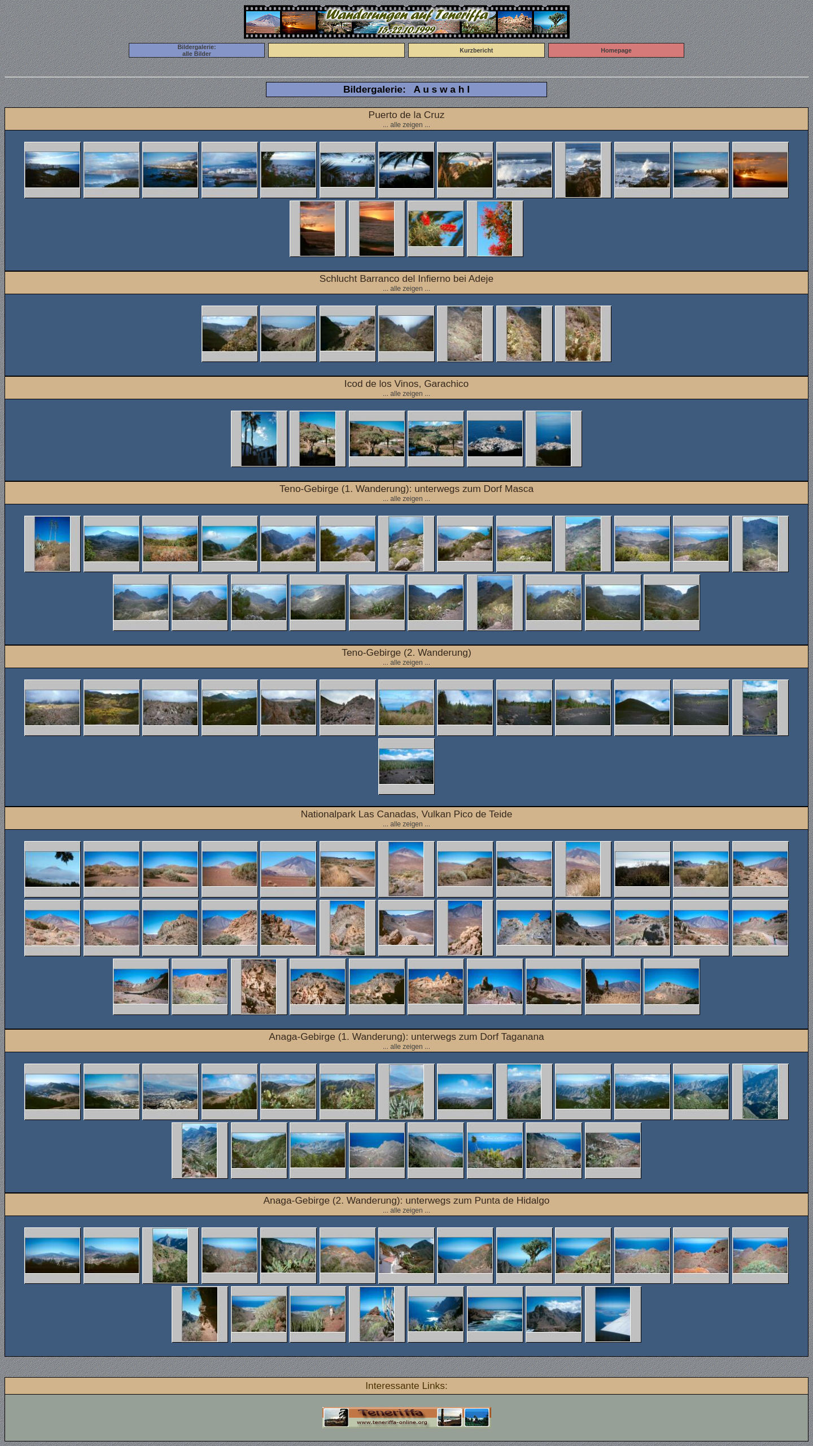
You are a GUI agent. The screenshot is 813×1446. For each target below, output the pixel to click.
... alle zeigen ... (406, 125)
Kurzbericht (476, 50)
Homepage (616, 50)
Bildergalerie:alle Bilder (196, 50)
